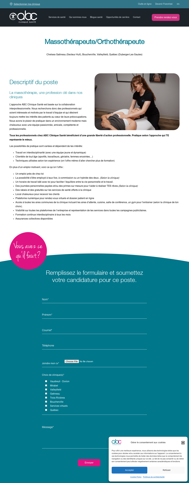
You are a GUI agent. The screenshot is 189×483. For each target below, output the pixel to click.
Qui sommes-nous (77, 17)
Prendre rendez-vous (166, 17)
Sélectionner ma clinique (27, 4)
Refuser (167, 470)
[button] (183, 442)
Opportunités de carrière (117, 17)
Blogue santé (96, 17)
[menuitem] (176, 4)
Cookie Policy (135, 477)
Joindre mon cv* (50, 363)
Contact (136, 17)
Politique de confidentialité (154, 477)
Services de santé (57, 17)
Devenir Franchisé (164, 4)
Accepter (129, 470)
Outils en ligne (145, 4)
